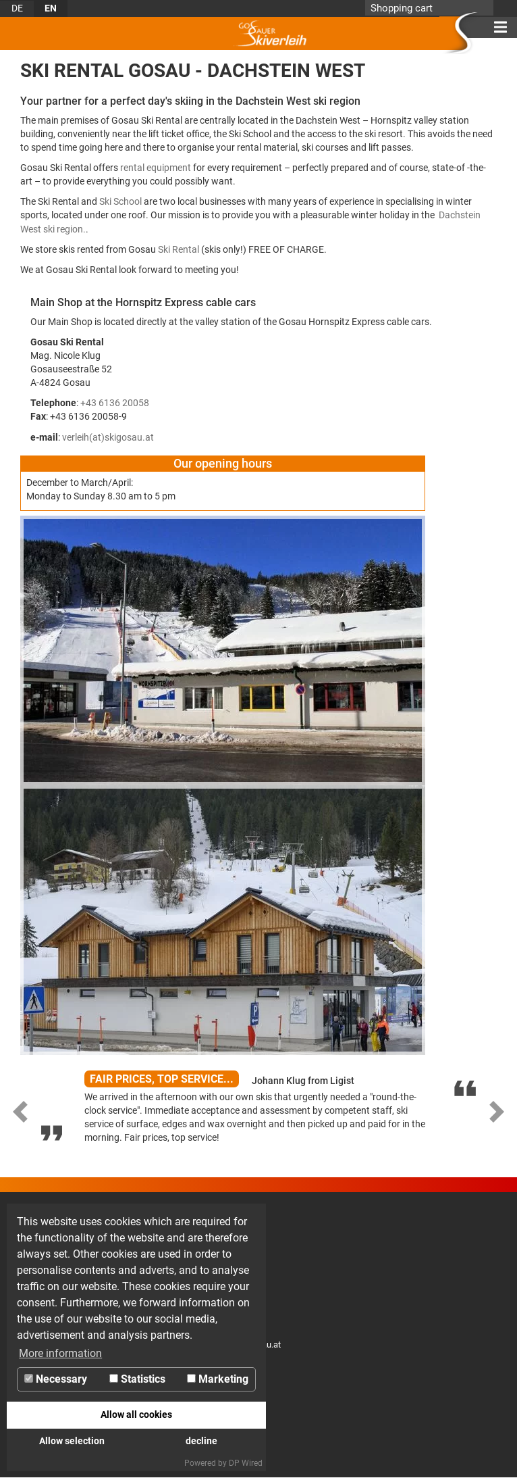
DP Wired (246, 1463)
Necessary (55, 1379)
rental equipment (155, 167)
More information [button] (60, 1353)
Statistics (137, 1379)
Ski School (120, 201)
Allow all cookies (136, 1415)
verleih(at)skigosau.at (108, 437)
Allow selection (72, 1441)
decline (201, 1441)
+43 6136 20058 (114, 402)
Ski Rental (178, 249)
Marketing (217, 1379)
